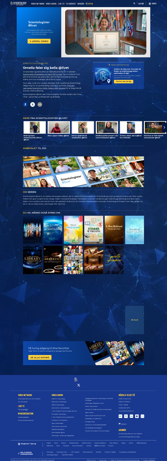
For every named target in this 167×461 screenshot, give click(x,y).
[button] (164, 127)
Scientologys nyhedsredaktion (127, 450)
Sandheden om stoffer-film (93, 417)
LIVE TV (21, 404)
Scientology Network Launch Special (29, 397)
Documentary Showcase (59, 424)
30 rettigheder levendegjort (93, 426)
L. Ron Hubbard (74, 450)
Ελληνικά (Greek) (74, 441)
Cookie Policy (103, 458)
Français (110, 444)
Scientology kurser (62, 450)
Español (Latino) (86, 441)
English (49, 441)
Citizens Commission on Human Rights (97, 429)
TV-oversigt (23, 408)
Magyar (123, 441)
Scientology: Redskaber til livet (94, 401)
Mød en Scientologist (58, 403)
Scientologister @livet (58, 430)
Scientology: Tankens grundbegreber (63, 433)
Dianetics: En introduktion (60, 418)
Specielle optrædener (58, 427)
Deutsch (63, 441)
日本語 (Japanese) (141, 441)
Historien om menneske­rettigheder (95, 423)
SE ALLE (134, 320)
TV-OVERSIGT (71, 4)
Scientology (50, 450)
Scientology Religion (52, 453)
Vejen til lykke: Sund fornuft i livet (95, 413)
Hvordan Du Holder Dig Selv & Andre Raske (98, 407)
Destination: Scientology (59, 400)
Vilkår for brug (90, 458)
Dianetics (98, 450)
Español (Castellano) (100, 441)
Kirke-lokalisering (88, 450)
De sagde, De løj (90, 420)
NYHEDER (81, 4)
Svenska (88, 444)
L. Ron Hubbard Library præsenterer (63, 415)
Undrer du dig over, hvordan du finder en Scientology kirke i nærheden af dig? (127, 71)
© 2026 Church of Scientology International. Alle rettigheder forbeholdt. (33, 458)
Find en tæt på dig (123, 81)
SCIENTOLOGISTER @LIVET (35, 63)
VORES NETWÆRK (37, 4)
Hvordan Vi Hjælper (110, 450)
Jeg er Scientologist (57, 421)
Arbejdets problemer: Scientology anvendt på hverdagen (99, 397)
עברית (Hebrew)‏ (113, 441)
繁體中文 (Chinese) (100, 444)
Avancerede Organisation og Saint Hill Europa (42, 74)
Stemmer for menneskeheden (61, 406)
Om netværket (22, 400)
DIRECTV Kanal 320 (125, 397)
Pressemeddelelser (23, 415)
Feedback (124, 422)
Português (66, 444)
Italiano (131, 441)
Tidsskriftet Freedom (67, 453)
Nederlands (50, 444)
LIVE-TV (61, 4)
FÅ (89, 4)
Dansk (56, 441)
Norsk (58, 444)
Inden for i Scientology (58, 397)
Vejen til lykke (89, 410)
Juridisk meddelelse (149, 458)
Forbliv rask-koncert (91, 404)
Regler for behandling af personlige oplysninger (125, 458)
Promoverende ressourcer (26, 418)
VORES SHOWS (51, 4)
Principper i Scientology (59, 412)
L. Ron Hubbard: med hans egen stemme (64, 409)
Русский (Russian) (77, 444)
